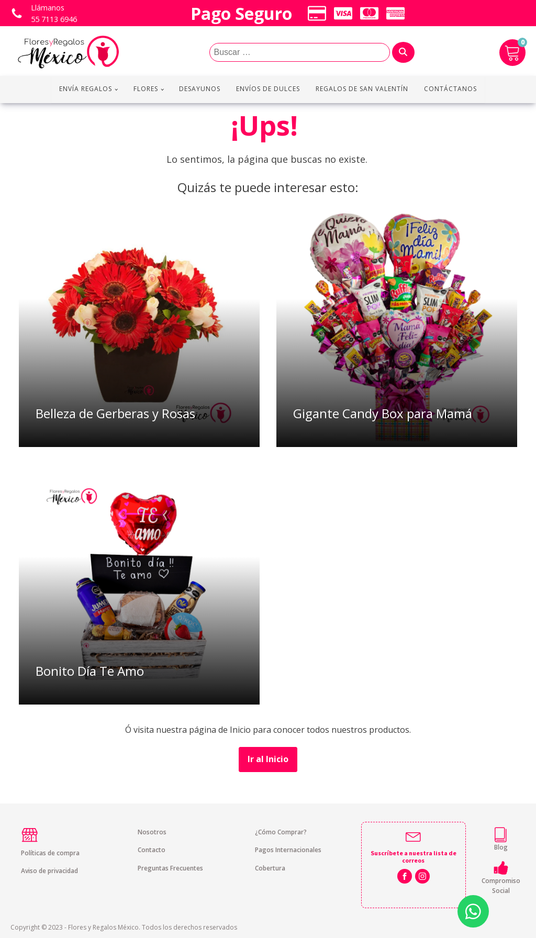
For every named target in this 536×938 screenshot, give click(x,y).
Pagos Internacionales (288, 849)
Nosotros (152, 832)
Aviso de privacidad (49, 870)
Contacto (151, 849)
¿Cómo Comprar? (281, 832)
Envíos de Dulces (268, 88)
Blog (501, 847)
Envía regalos (85, 88)
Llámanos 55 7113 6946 (54, 13)
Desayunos (199, 88)
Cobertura (270, 868)
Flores (145, 88)
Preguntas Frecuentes (170, 868)
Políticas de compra (50, 852)
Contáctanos (450, 88)
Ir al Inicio (268, 759)
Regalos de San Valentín (362, 88)
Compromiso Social (501, 885)
